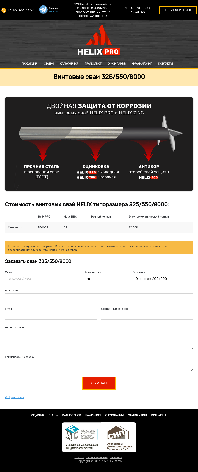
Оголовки (139, 272)
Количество (93, 272)
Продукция (29, 63)
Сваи (8, 272)
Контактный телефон (115, 309)
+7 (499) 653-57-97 (17, 10)
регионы (116, 457)
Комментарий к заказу (19, 357)
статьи (79, 457)
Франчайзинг (142, 63)
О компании (117, 63)
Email (8, 309)
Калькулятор (69, 63)
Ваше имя (11, 290)
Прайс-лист (93, 63)
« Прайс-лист (14, 397)
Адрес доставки (15, 327)
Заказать (99, 383)
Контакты (165, 63)
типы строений (97, 457)
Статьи (49, 63)
